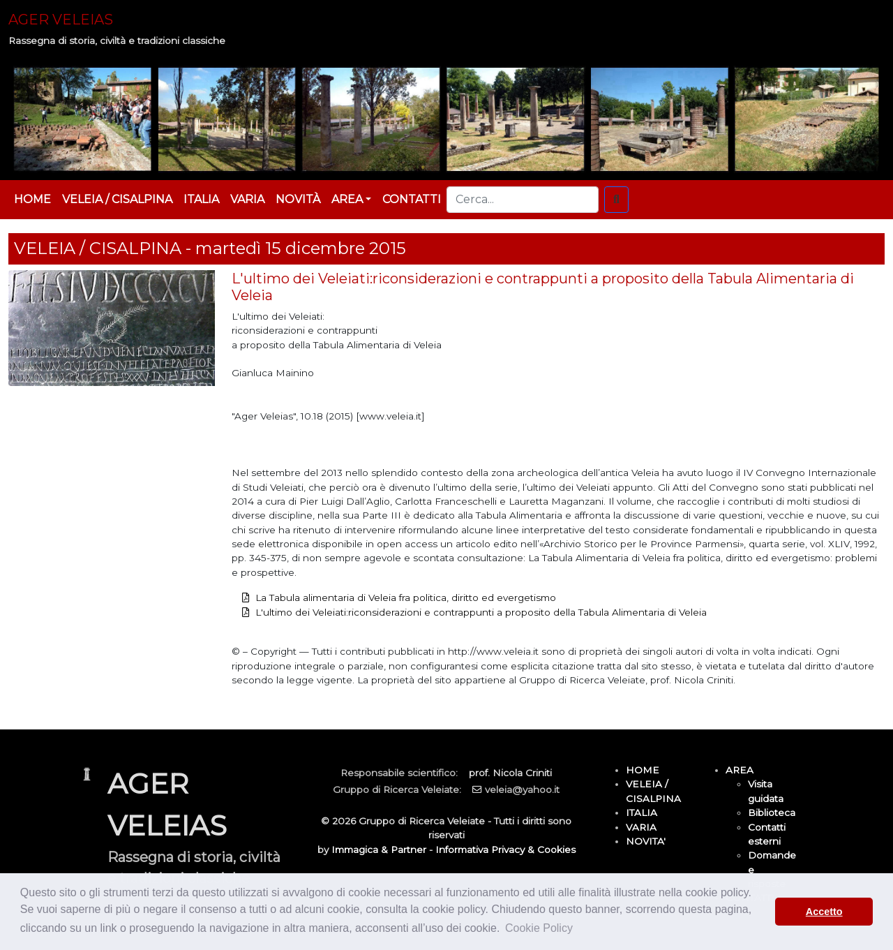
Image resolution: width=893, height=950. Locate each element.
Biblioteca (771, 812)
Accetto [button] (824, 911)
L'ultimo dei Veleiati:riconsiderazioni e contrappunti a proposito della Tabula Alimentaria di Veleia (481, 612)
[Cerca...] (522, 199)
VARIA (247, 199)
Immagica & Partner (378, 849)
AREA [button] (347, 199)
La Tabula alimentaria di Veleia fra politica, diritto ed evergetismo (405, 597)
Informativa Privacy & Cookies (505, 849)
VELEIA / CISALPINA (117, 199)
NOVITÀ (298, 199)
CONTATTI (411, 199)
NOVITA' (646, 841)
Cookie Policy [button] (539, 928)
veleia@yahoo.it (522, 789)
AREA (739, 769)
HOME (32, 199)
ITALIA (201, 199)
